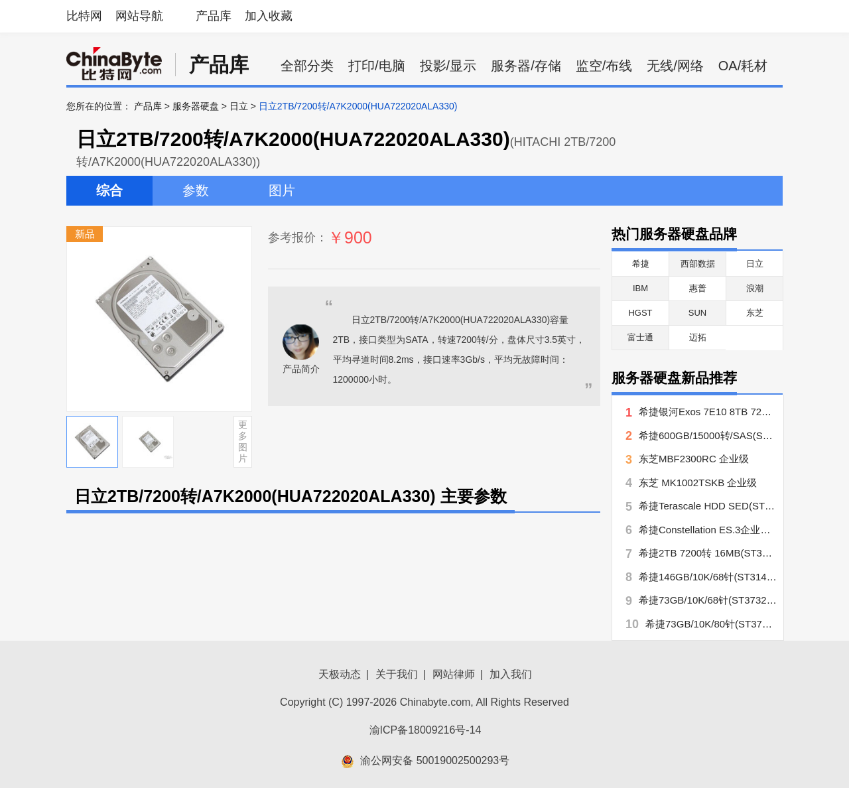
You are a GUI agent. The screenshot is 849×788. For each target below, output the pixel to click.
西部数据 (698, 264)
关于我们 (396, 674)
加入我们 (511, 674)
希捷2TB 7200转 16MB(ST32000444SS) (728, 552)
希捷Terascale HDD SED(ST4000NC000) (730, 505)
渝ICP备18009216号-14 (425, 730)
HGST (640, 313)
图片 (282, 190)
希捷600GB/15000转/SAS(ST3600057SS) (731, 435)
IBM (640, 288)
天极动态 (339, 674)
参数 (195, 190)
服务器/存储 (526, 65)
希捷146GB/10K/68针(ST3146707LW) (722, 576)
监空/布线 (604, 65)
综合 (109, 190)
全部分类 (307, 65)
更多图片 (242, 441)
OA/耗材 (742, 65)
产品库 (213, 16)
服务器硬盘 (195, 106)
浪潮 (754, 288)
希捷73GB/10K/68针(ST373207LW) (717, 600)
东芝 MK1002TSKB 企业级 (698, 482)
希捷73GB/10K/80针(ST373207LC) (722, 623)
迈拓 (697, 337)
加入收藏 (269, 16)
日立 (238, 106)
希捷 (640, 264)
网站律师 (453, 674)
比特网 (84, 16)
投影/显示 (448, 65)
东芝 (754, 313)
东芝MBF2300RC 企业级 (694, 458)
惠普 (697, 288)
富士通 (640, 337)
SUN (697, 313)
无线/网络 (675, 65)
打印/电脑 (376, 65)
